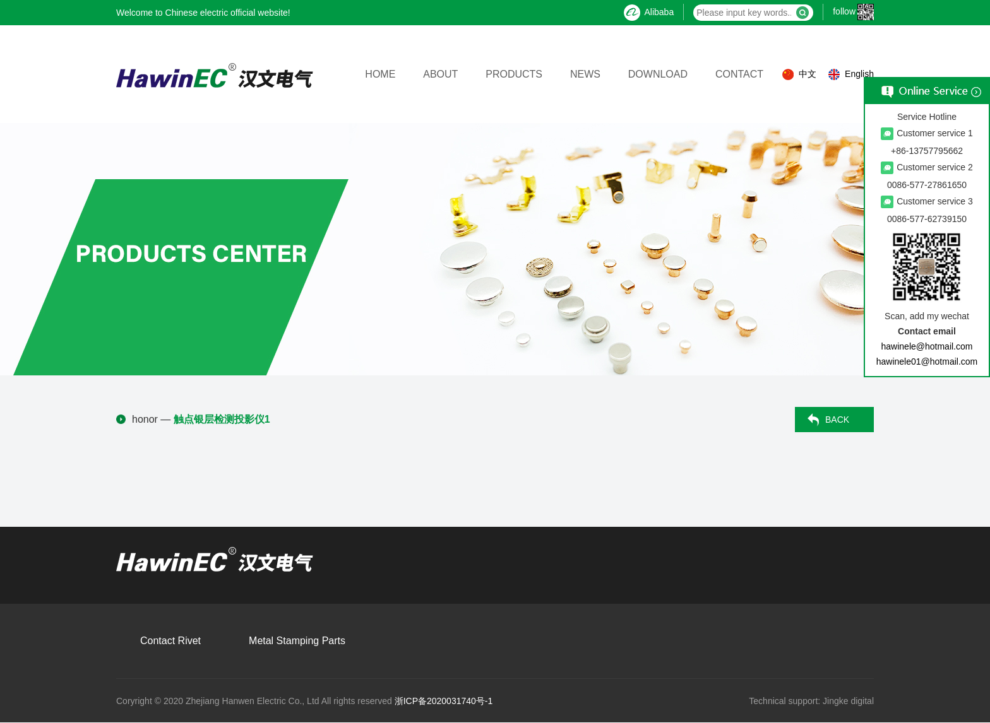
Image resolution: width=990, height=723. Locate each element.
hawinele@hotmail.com (927, 346)
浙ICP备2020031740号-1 (444, 701)
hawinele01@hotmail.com (927, 361)
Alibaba (649, 12)
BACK (837, 419)
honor (145, 419)
